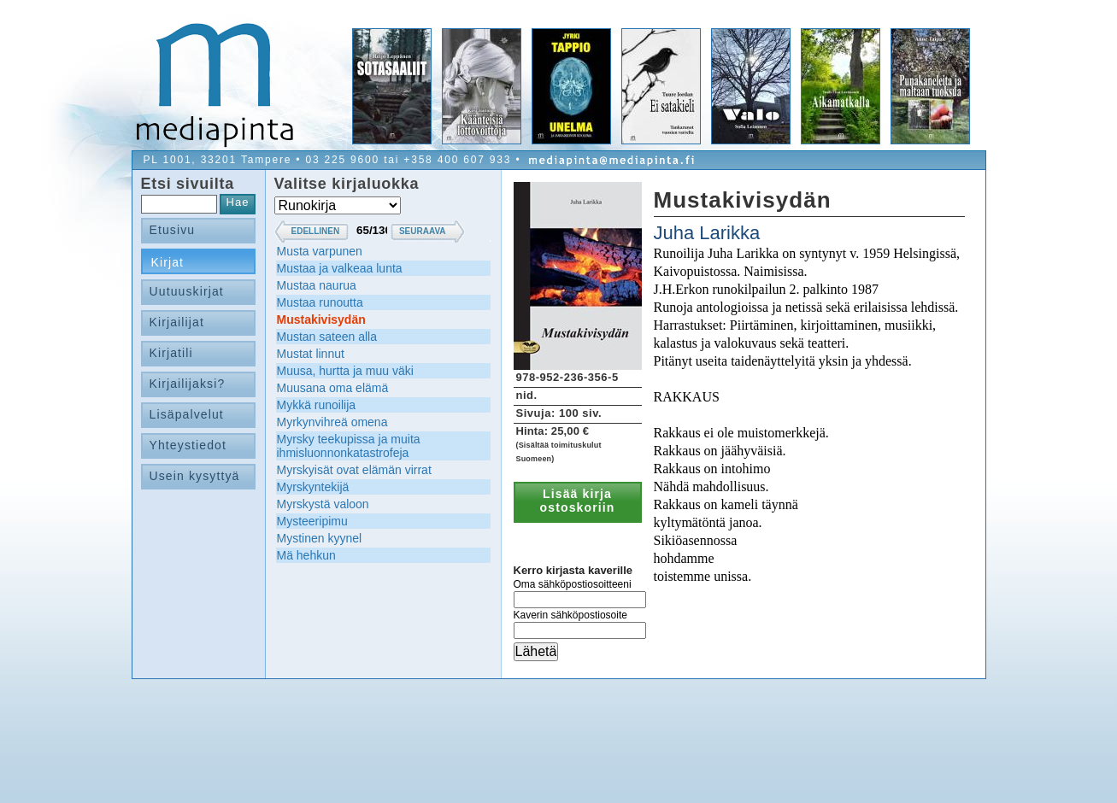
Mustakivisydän (321, 319)
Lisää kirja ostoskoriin (577, 500)
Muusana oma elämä (333, 388)
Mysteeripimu (312, 521)
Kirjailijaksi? (188, 383)
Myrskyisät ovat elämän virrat (354, 470)
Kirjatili (171, 353)
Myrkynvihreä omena (332, 422)
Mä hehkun (306, 555)
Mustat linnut (310, 353)
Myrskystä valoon (323, 504)
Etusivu (173, 230)
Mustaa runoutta (320, 302)
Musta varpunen (319, 251)
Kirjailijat (177, 322)
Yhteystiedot (188, 445)
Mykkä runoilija (316, 405)
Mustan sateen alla (327, 336)
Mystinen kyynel (319, 538)
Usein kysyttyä (195, 476)
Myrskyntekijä (313, 487)
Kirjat (168, 262)
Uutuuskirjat (187, 291)
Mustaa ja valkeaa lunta (340, 268)
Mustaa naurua (316, 285)
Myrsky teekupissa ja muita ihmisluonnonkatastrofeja (348, 446)
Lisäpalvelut (187, 414)
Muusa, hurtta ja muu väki (345, 371)
